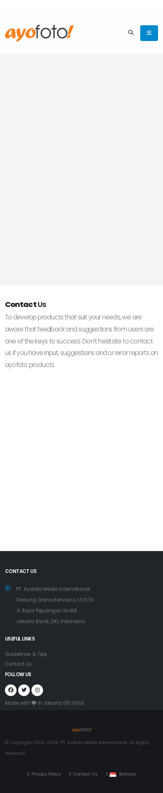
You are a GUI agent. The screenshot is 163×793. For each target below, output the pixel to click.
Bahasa (127, 774)
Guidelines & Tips (26, 654)
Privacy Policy (46, 774)
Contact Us (18, 664)
